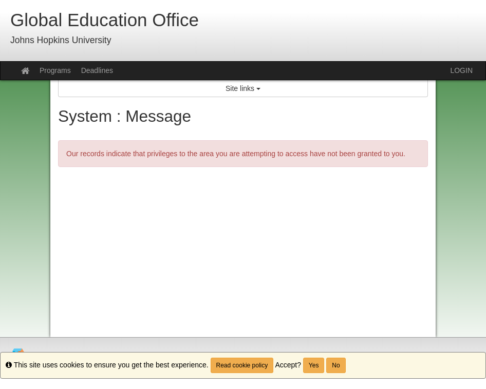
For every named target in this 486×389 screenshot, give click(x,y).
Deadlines (97, 70)
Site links (243, 88)
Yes (314, 365)
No (336, 365)
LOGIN (461, 70)
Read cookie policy (242, 365)
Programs (55, 70)
